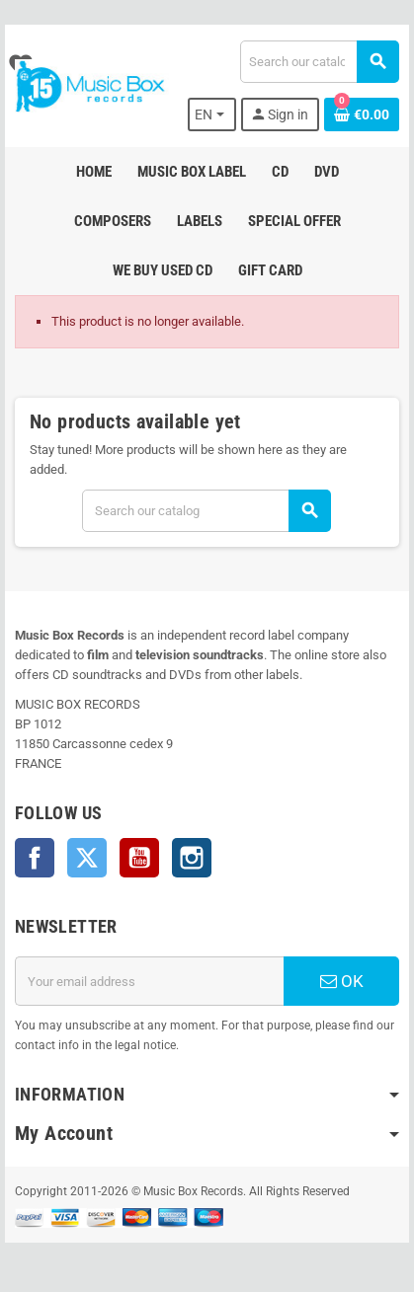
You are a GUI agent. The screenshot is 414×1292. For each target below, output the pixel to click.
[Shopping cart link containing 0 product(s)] (361, 114)
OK (342, 981)
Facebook (34, 857)
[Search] (319, 61)
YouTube (139, 857)
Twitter (87, 857)
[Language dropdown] (212, 114)
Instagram (191, 857)
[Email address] (149, 981)
